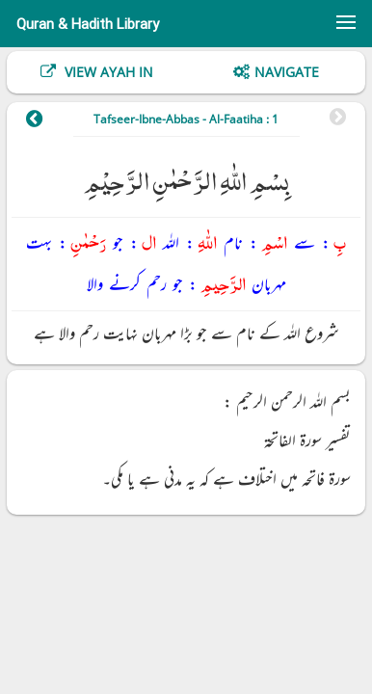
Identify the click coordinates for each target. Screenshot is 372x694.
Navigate (286, 72)
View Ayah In (107, 72)
